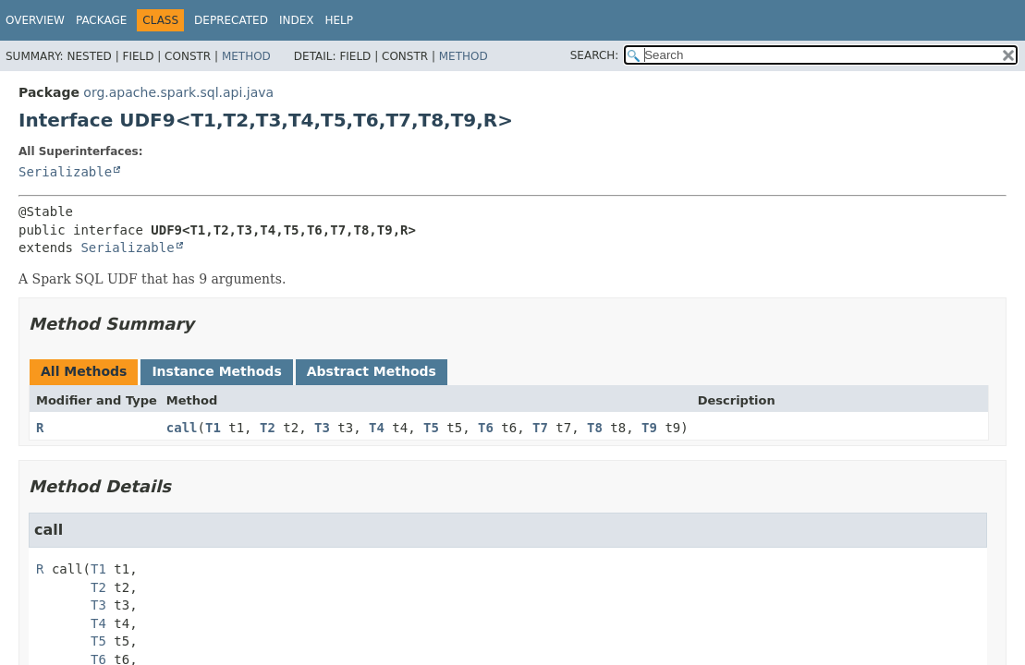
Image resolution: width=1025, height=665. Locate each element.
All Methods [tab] (84, 371)
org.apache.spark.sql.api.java (178, 92)
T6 (486, 427)
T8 (595, 427)
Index (296, 20)
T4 (376, 427)
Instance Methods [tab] (216, 371)
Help (338, 20)
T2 (267, 427)
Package (101, 20)
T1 (213, 427)
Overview (35, 20)
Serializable (65, 171)
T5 (431, 427)
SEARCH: (594, 55)
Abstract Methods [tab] (371, 371)
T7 (540, 427)
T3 (322, 427)
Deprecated (231, 20)
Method (246, 56)
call (182, 427)
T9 (649, 427)
